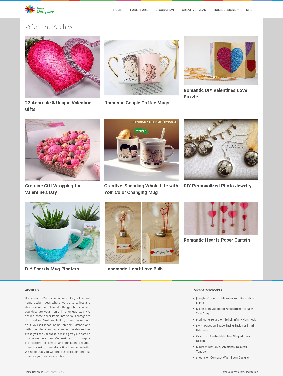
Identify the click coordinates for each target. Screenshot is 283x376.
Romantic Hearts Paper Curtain (217, 240)
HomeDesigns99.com (232, 371)
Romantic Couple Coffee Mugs (136, 103)
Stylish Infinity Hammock (240, 319)
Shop (250, 10)
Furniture (139, 10)
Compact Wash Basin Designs (229, 357)
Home (117, 10)
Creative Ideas (194, 10)
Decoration (164, 10)
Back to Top (251, 371)
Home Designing (34, 371)
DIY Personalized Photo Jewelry (218, 186)
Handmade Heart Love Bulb (133, 269)
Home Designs (225, 10)
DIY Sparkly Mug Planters (52, 269)
